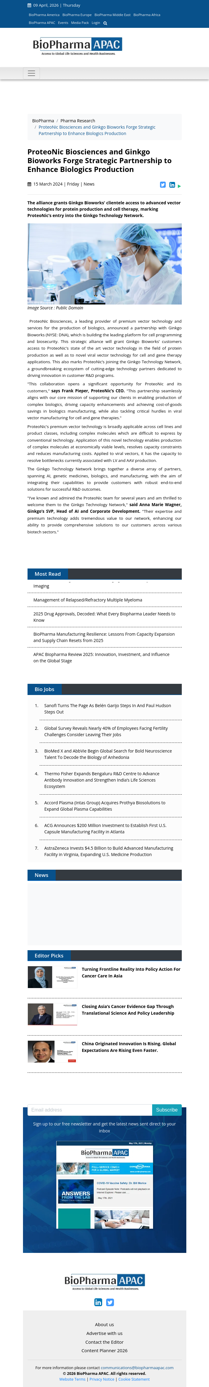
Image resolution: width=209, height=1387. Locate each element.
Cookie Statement (134, 1379)
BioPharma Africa (146, 14)
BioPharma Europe (77, 14)
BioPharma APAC (42, 22)
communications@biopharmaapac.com (137, 1367)
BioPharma (43, 121)
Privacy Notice (102, 1379)
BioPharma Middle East (113, 14)
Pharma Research (77, 121)
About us (104, 1324)
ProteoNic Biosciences (50, 321)
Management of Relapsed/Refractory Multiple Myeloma (88, 601)
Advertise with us (105, 1333)
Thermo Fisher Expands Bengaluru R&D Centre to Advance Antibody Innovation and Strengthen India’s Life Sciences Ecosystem (102, 780)
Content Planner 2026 (104, 1350)
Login (96, 22)
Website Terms (72, 1379)
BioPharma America (44, 14)
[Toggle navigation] (31, 73)
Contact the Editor (104, 1342)
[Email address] (90, 1110)
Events (63, 22)
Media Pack (80, 22)
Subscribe (167, 1109)
